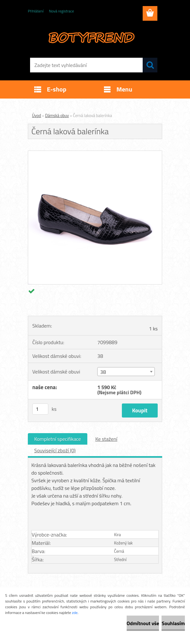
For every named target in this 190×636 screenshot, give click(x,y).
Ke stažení (106, 439)
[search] (150, 65)
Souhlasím (173, 623)
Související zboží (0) (54, 450)
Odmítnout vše (143, 623)
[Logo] (91, 37)
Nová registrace (61, 11)
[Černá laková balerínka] (95, 153)
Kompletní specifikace (57, 439)
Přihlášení (36, 11)
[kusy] (40, 409)
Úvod (36, 115)
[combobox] (125, 371)
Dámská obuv (57, 115)
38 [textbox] (103, 372)
